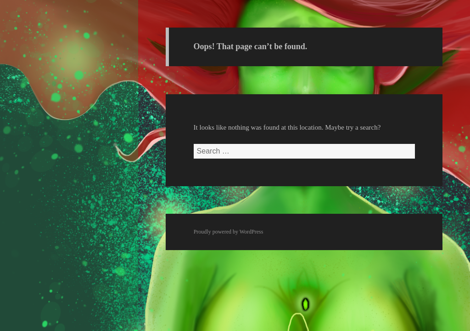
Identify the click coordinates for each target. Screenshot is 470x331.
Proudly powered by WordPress (228, 231)
